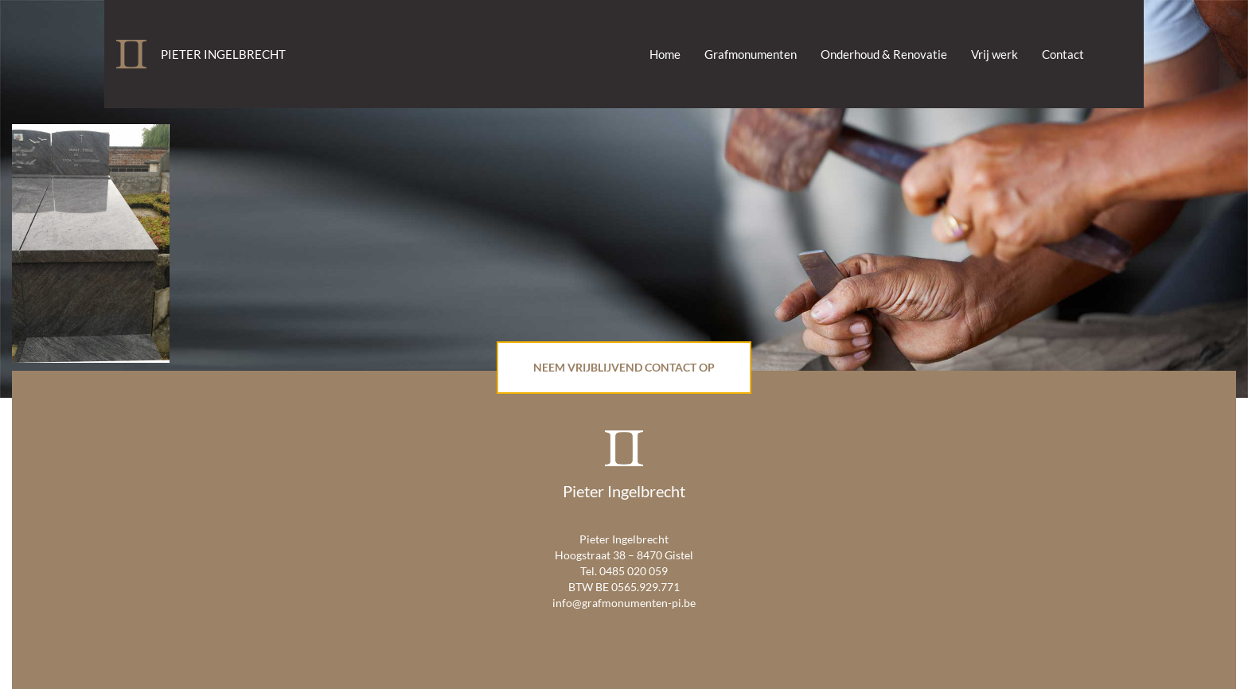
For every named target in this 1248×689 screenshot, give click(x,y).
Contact (1063, 54)
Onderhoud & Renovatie (884, 54)
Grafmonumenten (750, 54)
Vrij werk (994, 54)
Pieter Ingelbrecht (223, 54)
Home (665, 54)
